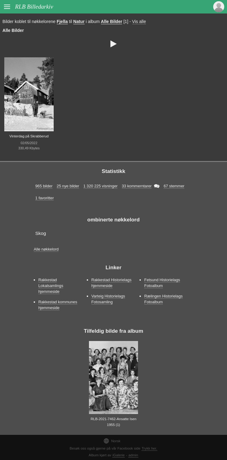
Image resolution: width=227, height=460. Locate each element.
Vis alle (139, 21)
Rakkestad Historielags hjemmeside (111, 283)
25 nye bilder (68, 186)
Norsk (111, 441)
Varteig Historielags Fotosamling (108, 299)
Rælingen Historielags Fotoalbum (163, 299)
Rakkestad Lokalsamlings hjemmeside (50, 286)
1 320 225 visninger (100, 186)
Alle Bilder (111, 21)
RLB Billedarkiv (34, 6)
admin (133, 455)
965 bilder (43, 186)
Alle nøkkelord (46, 249)
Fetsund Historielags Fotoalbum (162, 283)
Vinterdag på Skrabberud (29, 136)
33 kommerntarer (137, 186)
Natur (79, 21)
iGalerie (119, 455)
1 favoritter (44, 198)
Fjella (62, 21)
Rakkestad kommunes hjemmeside (57, 305)
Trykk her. (149, 448)
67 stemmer (174, 186)
